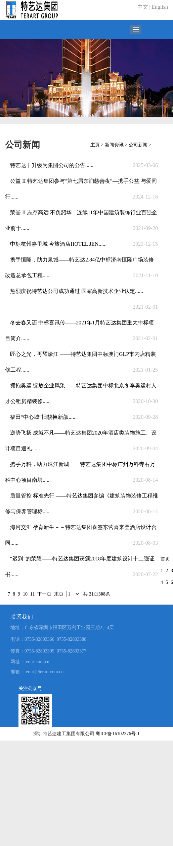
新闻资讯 (114, 144)
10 (25, 594)
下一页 (44, 594)
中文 (142, 7)
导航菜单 (135, 29)
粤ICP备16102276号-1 (118, 733)
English (160, 7)
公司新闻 (138, 144)
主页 (95, 144)
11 (32, 594)
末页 (58, 594)
